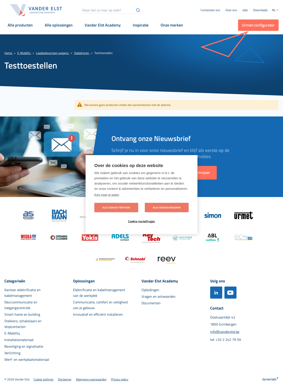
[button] (275, 10)
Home (8, 53)
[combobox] (111, 10)
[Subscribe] (201, 173)
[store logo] (36, 10)
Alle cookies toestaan (116, 207)
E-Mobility (24, 53)
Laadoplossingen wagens (52, 53)
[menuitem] (231, 10)
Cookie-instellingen (141, 221)
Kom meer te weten (106, 194)
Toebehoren (82, 53)
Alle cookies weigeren (167, 207)
